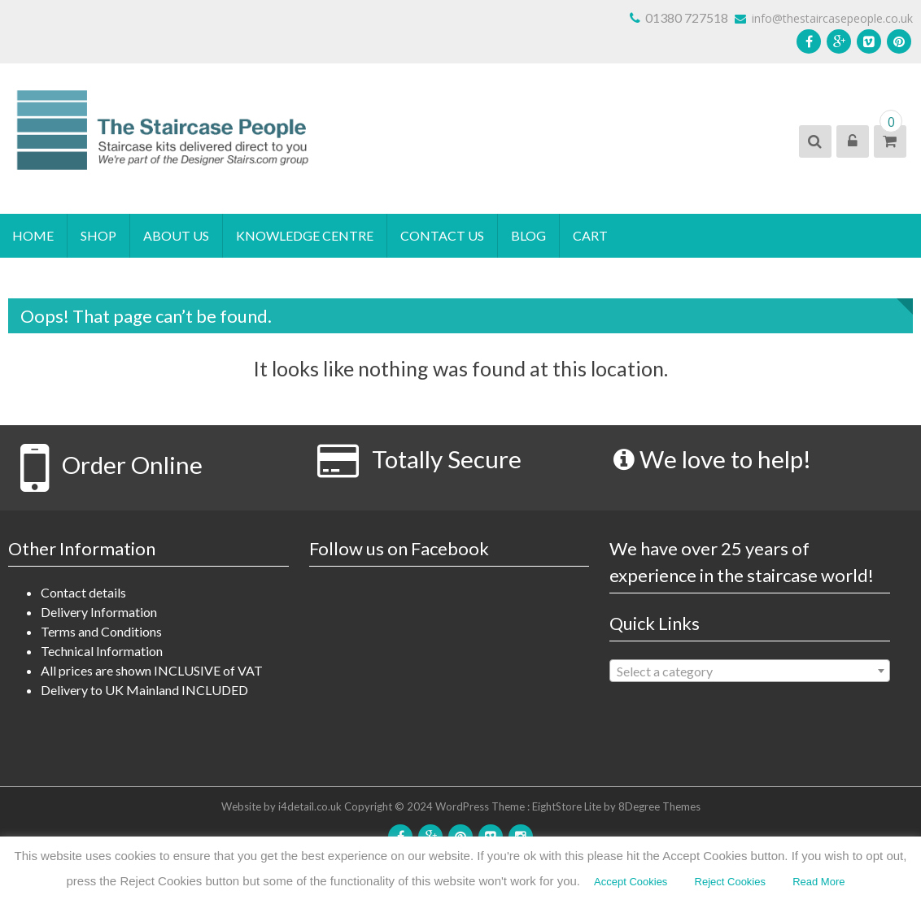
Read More (818, 882)
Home (33, 235)
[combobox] (749, 670)
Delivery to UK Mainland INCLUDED (144, 690)
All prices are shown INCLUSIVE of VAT (152, 670)
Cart (590, 235)
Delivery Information (99, 611)
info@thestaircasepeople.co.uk (824, 18)
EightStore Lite (568, 806)
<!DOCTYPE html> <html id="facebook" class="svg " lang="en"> (449, 670)
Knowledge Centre (304, 235)
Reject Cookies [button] (730, 882)
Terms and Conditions (101, 631)
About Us (176, 235)
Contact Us (442, 235)
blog (528, 235)
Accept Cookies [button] (630, 882)
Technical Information (102, 650)
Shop (98, 235)
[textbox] (749, 671)
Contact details (83, 592)
